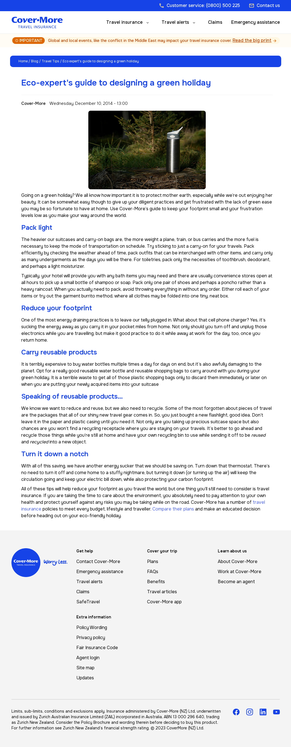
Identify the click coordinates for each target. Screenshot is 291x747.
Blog (34, 61)
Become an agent (236, 582)
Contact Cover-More (98, 561)
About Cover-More (237, 561)
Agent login (88, 658)
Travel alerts (175, 22)
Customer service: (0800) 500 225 (199, 5)
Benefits (156, 582)
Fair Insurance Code (97, 648)
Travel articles (162, 592)
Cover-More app (164, 602)
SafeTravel (88, 602)
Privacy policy (90, 637)
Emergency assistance (255, 22)
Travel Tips (50, 61)
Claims (215, 22)
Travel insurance (124, 22)
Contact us (264, 5)
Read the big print (252, 40)
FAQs (152, 572)
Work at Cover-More (239, 572)
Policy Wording (91, 627)
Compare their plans (173, 509)
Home (23, 61)
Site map (85, 668)
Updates (85, 678)
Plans (152, 561)
